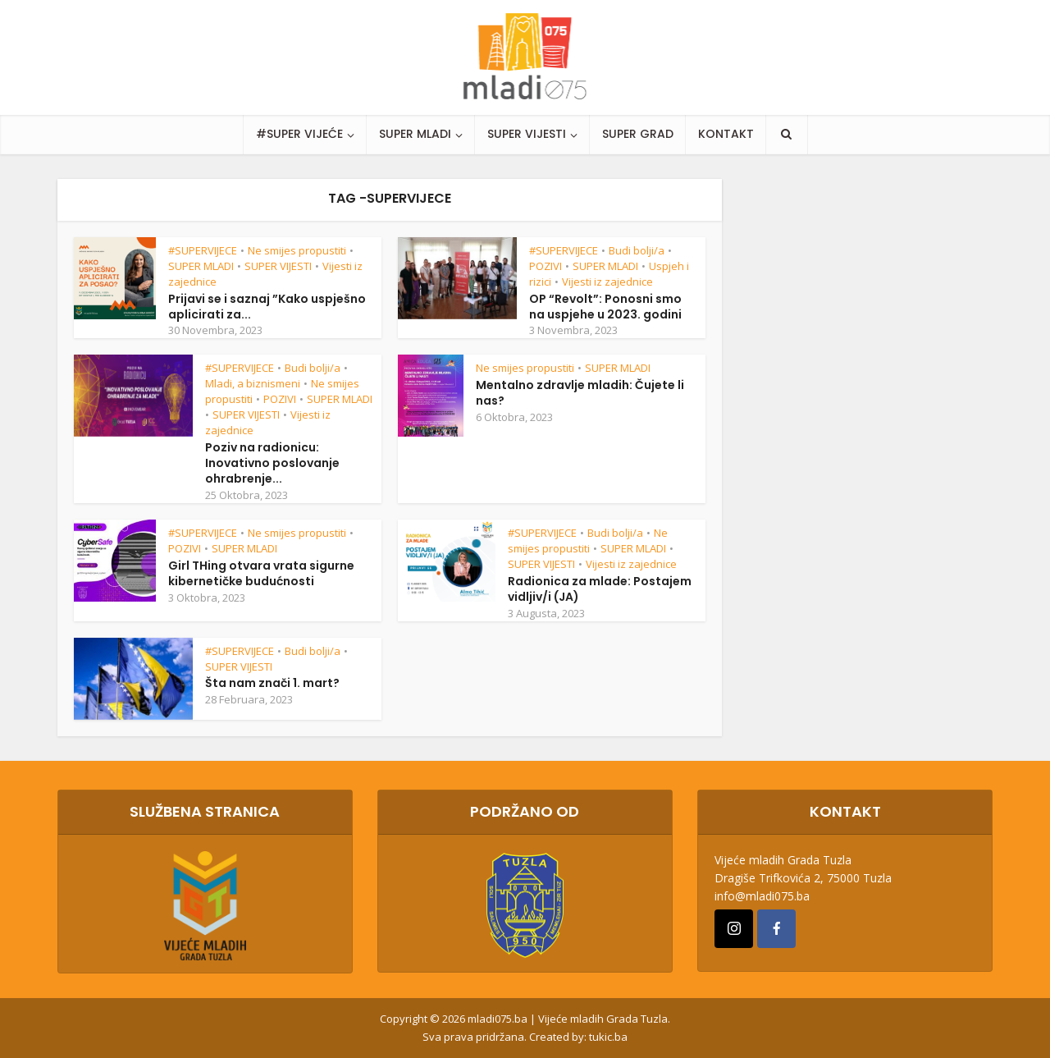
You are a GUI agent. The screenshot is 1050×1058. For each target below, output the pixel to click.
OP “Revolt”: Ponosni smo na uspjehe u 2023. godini (605, 307)
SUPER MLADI (415, 134)
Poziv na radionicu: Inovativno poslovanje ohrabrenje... (272, 463)
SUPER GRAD (637, 134)
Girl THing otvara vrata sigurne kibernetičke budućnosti (261, 573)
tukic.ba (608, 1036)
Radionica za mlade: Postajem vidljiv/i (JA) (600, 589)
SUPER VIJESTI (526, 134)
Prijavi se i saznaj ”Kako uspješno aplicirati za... (267, 307)
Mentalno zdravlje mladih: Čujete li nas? (580, 393)
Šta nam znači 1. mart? (272, 683)
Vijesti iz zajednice (607, 281)
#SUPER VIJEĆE (299, 134)
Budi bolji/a (636, 250)
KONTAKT (726, 134)
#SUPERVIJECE (202, 250)
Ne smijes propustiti (297, 250)
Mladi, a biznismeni (252, 383)
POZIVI (545, 266)
